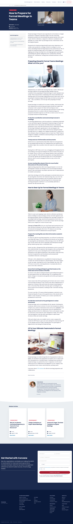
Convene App (22, 501)
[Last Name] (62, 454)
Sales (63, 505)
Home (10, 5)
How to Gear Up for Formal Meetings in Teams (17, 42)
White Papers (52, 509)
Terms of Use (15, 522)
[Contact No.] (54, 464)
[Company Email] (54, 461)
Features (35, 500)
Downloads (52, 511)
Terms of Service (64, 474)
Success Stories (53, 507)
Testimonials (52, 508)
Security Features (37, 501)
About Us (63, 497)
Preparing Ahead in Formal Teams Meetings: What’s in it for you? (16, 39)
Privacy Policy (58, 474)
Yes (40, 468)
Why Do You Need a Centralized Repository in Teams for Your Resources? (17, 425)
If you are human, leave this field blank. (51, 476)
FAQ (35, 503)
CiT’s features (40, 368)
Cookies (11, 522)
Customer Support (65, 507)
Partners (63, 508)
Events (51, 512)
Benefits (20, 508)
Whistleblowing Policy (66, 501)
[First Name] (46, 454)
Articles (12, 5)
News (63, 500)
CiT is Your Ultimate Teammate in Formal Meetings (16, 45)
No (43, 468)
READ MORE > (13, 435)
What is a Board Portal (23, 498)
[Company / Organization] (54, 457)
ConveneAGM (52, 498)
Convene (51, 497)
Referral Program (65, 509)
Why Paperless (22, 509)
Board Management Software (25, 500)
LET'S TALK (69, 2)
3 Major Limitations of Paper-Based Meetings (35, 423)
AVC (35, 498)
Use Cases (21, 503)
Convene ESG (52, 500)
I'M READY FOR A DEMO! (55, 472)
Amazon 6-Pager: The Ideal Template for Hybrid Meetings (55, 424)
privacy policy (47, 467)
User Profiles (21, 504)
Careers (63, 498)
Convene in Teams (13, 10)
